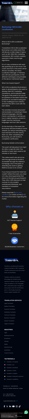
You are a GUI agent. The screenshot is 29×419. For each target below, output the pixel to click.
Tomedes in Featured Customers (13, 376)
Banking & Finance (9, 335)
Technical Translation (9, 315)
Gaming (6, 341)
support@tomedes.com (9, 401)
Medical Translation (9, 306)
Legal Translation (8, 303)
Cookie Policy (11, 416)
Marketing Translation (10, 312)
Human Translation (9, 321)
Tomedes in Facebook (11, 368)
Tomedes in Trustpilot (11, 362)
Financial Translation (9, 309)
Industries (8, 329)
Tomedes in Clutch (10, 370)
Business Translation (9, 318)
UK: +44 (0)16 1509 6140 (9, 395)
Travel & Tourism (8, 353)
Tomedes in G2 (9, 365)
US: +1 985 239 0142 (8, 394)
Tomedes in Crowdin (10, 373)
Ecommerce (7, 338)
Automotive (7, 350)
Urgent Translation (9, 323)
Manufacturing (8, 347)
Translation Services (13, 300)
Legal (5, 332)
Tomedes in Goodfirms (11, 379)
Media (6, 344)
